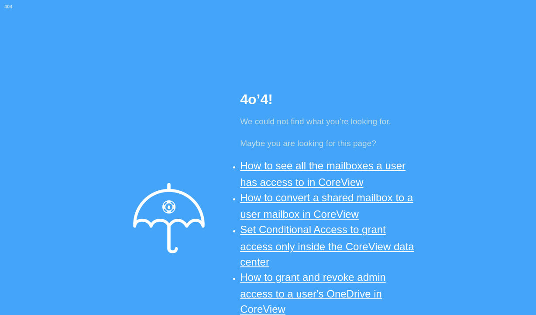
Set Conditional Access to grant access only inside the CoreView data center (327, 245)
